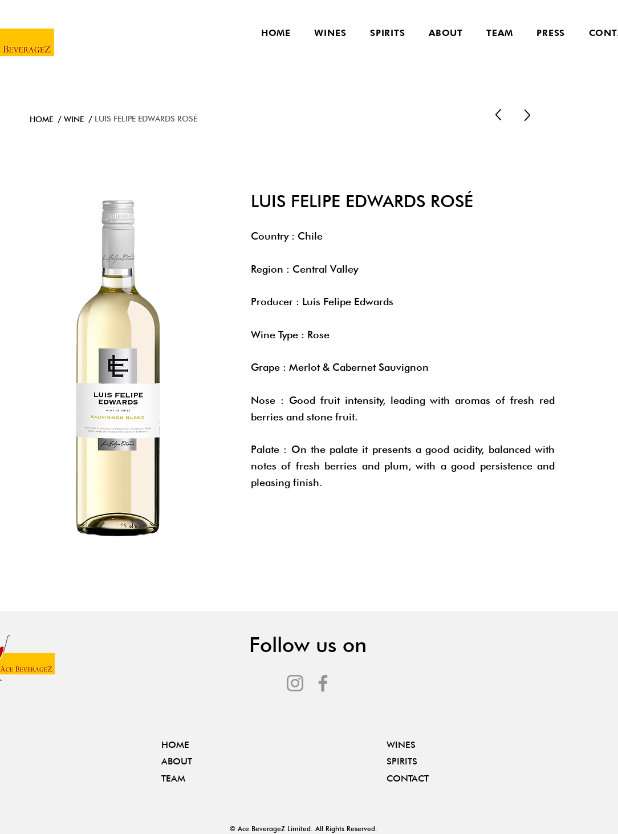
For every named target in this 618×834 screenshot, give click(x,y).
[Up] (498, 115)
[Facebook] (323, 683)
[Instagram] (295, 683)
